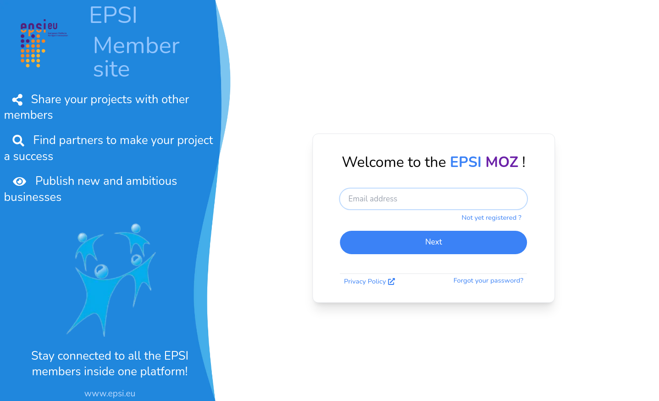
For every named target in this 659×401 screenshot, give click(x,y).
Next (433, 242)
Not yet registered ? (491, 217)
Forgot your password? (488, 280)
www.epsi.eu (110, 394)
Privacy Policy (369, 281)
